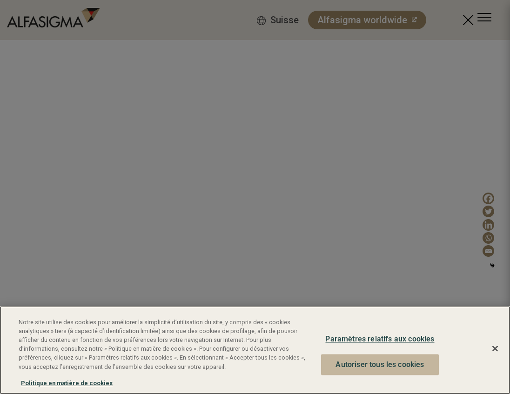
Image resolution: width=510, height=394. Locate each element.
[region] (255, 350)
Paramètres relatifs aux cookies (379, 339)
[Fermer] (495, 349)
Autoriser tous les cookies (380, 364)
